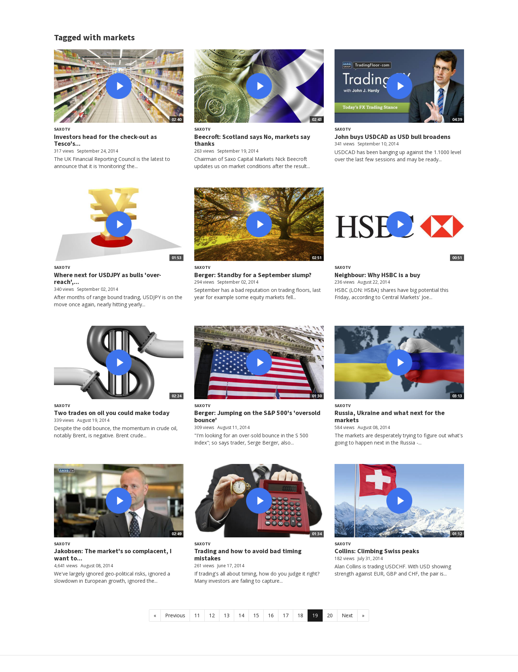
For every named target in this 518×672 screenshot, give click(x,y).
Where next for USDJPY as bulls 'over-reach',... (107, 278)
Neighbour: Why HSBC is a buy (377, 275)
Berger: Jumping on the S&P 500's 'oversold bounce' (257, 416)
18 (300, 615)
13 (227, 615)
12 (212, 615)
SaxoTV (62, 129)
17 (285, 615)
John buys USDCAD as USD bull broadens (392, 136)
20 (330, 615)
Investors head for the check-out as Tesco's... (105, 140)
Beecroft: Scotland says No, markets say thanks (252, 140)
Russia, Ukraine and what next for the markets (390, 416)
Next (347, 615)
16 (271, 615)
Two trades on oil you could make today (111, 413)
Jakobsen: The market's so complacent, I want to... (113, 554)
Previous (175, 615)
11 (197, 615)
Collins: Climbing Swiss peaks (377, 551)
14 (241, 615)
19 (315, 615)
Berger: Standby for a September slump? (253, 275)
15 (256, 615)
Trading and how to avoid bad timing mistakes (247, 554)
